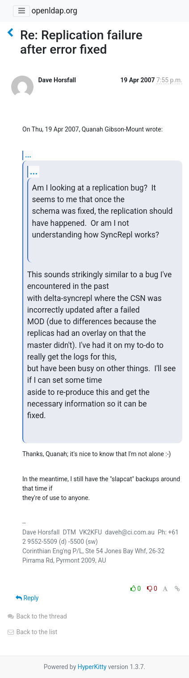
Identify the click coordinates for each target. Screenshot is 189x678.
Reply (27, 598)
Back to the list (32, 632)
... (28, 155)
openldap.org (54, 10)
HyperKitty (92, 666)
